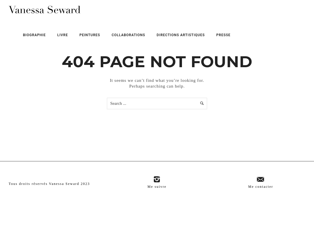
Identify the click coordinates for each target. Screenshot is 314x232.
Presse (223, 35)
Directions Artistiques (181, 35)
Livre (62, 35)
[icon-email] (260, 179)
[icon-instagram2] (156, 179)
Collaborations (128, 35)
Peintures (90, 35)
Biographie (34, 35)
